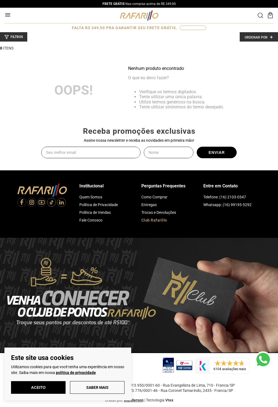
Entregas (149, 205)
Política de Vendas (95, 212)
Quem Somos (90, 197)
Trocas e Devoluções (158, 212)
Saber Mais (97, 387)
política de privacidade (76, 372)
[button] (13, 36)
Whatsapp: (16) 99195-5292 (227, 205)
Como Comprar (154, 197)
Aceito (38, 387)
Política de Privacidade (98, 205)
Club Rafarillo (154, 220)
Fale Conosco (90, 220)
